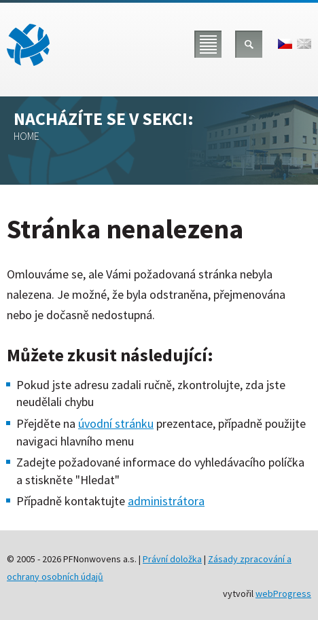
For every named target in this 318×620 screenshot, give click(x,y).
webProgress (283, 593)
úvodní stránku (116, 423)
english (304, 44)
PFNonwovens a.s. (28, 45)
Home (26, 136)
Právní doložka (172, 559)
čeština (285, 44)
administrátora (166, 501)
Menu (208, 44)
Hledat (248, 44)
